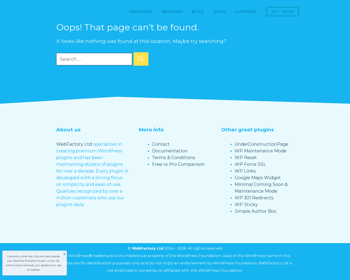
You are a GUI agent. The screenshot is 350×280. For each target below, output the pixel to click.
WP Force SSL (250, 164)
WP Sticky (246, 204)
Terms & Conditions (173, 157)
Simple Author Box (255, 211)
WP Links (245, 171)
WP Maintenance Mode (261, 151)
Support (246, 11)
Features (140, 11)
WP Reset (246, 157)
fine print (31, 260)
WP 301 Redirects (254, 197)
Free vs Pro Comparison (178, 164)
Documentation (170, 151)
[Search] (140, 59)
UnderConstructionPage (261, 144)
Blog (198, 11)
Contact (161, 144)
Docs (219, 11)
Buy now (283, 11)
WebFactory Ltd (74, 144)
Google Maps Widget (258, 177)
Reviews (172, 11)
